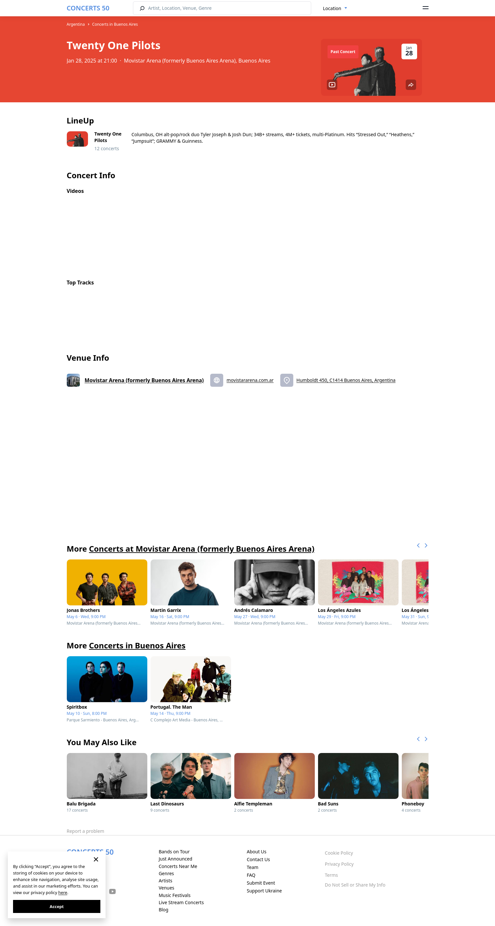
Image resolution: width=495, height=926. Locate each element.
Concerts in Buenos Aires (115, 24)
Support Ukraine (264, 891)
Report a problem (85, 831)
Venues (166, 888)
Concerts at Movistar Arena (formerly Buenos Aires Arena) (201, 548)
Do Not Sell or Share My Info (355, 885)
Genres (166, 873)
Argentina (76, 24)
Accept (57, 906)
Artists (165, 880)
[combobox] (335, 8)
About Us (256, 851)
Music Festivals (175, 895)
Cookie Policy (339, 853)
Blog (163, 909)
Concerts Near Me (178, 866)
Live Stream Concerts (181, 902)
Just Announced (175, 859)
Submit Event (261, 883)
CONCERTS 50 (88, 8)
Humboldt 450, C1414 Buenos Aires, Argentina (346, 380)
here (62, 892)
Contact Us (258, 859)
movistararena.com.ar (249, 380)
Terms (331, 875)
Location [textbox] (332, 8)
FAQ (251, 875)
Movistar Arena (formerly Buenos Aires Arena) (144, 380)
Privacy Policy (339, 864)
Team (252, 867)
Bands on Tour (174, 851)
